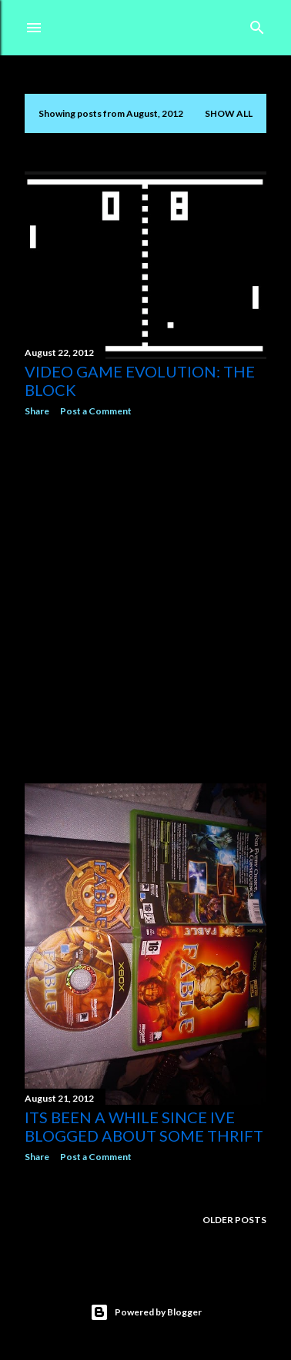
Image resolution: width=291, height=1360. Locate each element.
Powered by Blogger (146, 1312)
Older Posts (234, 1219)
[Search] (257, 24)
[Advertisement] (145, 600)
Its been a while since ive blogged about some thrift (144, 1126)
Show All (229, 113)
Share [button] (37, 411)
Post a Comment (96, 411)
